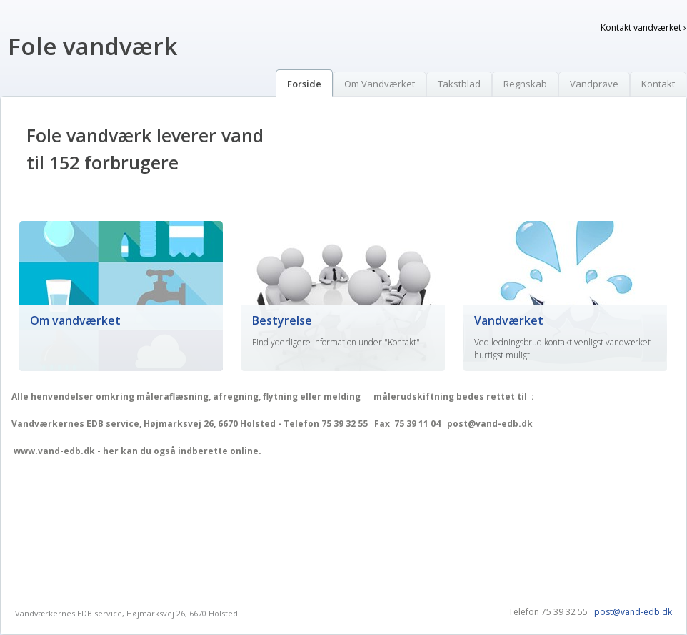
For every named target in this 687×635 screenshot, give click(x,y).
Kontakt (658, 83)
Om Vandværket (379, 83)
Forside (304, 83)
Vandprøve (594, 83)
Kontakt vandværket (643, 27)
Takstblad (459, 83)
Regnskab (525, 83)
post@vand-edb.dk (633, 612)
